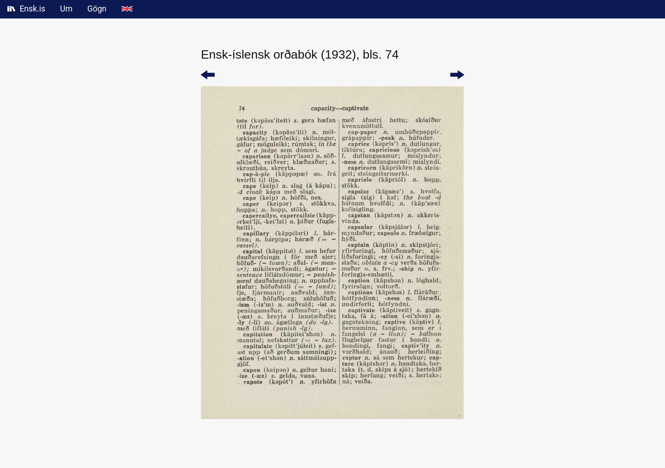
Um (66, 8)
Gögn (97, 8)
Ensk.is (26, 8)
